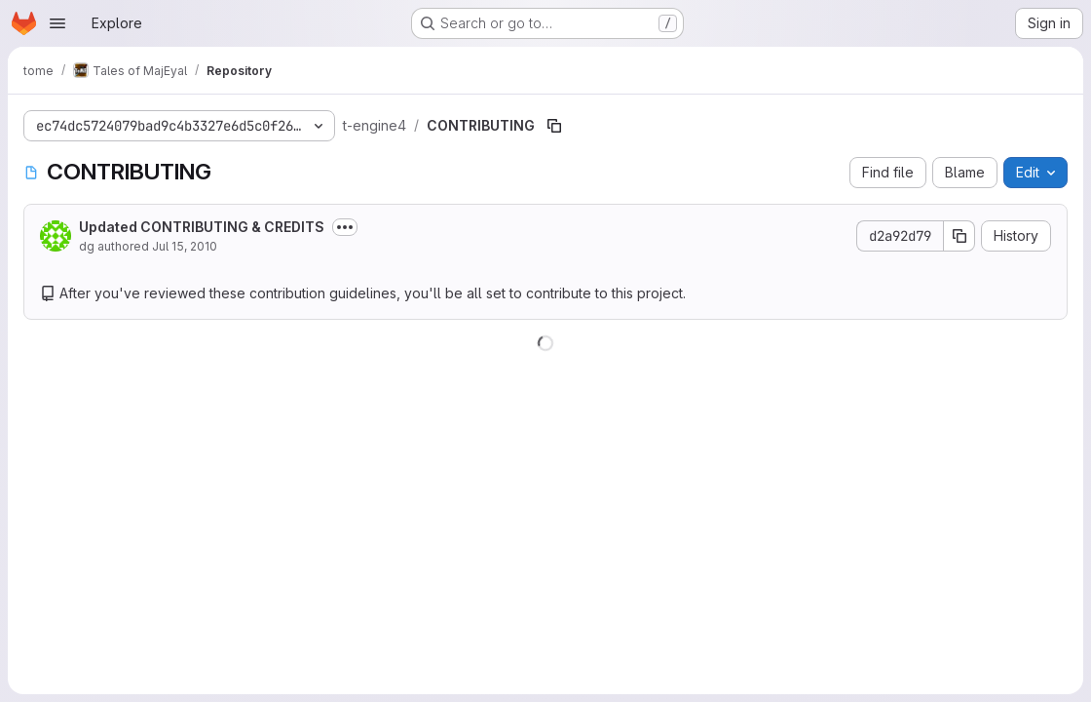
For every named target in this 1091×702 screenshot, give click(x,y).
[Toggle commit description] (344, 227)
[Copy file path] (554, 125)
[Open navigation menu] (57, 23)
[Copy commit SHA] (959, 236)
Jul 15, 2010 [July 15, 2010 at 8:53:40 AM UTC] (184, 246)
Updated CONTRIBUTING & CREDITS (201, 226)
